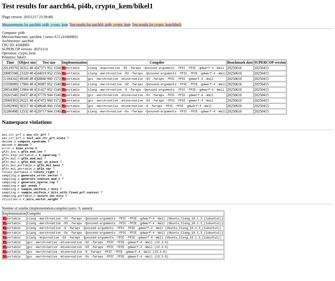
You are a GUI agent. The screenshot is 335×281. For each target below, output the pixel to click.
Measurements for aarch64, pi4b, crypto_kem (35, 24)
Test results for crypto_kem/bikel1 (157, 24)
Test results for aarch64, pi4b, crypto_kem (99, 24)
